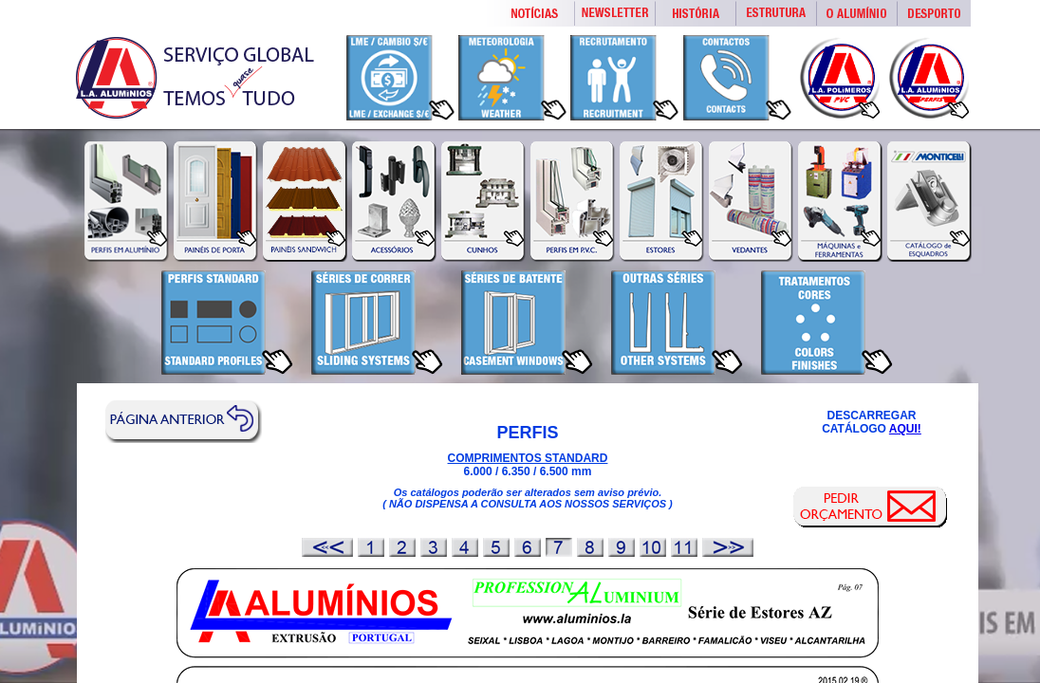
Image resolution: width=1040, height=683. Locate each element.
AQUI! (905, 428)
